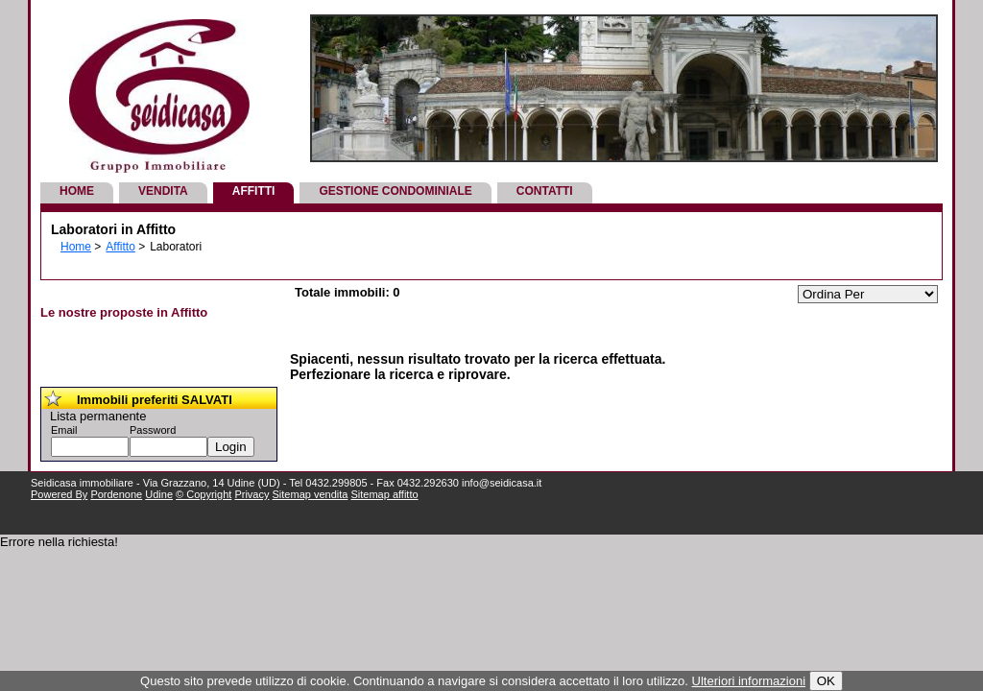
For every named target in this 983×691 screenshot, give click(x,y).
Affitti (254, 191)
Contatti (544, 191)
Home (77, 191)
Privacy (251, 494)
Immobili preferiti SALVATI (154, 400)
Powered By (59, 494)
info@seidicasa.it (501, 482)
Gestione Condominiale (395, 191)
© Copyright (203, 494)
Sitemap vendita (310, 494)
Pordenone (116, 494)
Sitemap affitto (384, 494)
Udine (159, 494)
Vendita (163, 191)
